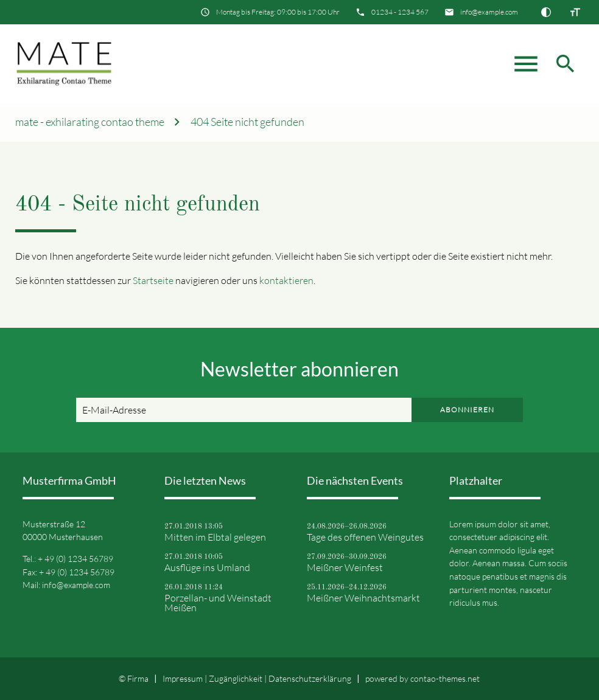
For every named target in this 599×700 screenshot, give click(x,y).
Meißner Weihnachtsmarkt (363, 598)
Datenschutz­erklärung (309, 678)
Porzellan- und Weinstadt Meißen (217, 602)
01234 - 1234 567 (400, 11)
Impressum (183, 678)
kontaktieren (286, 280)
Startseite (153, 280)
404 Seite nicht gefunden (247, 122)
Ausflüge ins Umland (207, 567)
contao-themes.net (445, 678)
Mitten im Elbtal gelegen (215, 537)
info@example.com (489, 11)
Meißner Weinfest (345, 567)
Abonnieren (467, 409)
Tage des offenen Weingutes (365, 537)
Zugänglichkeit (235, 678)
